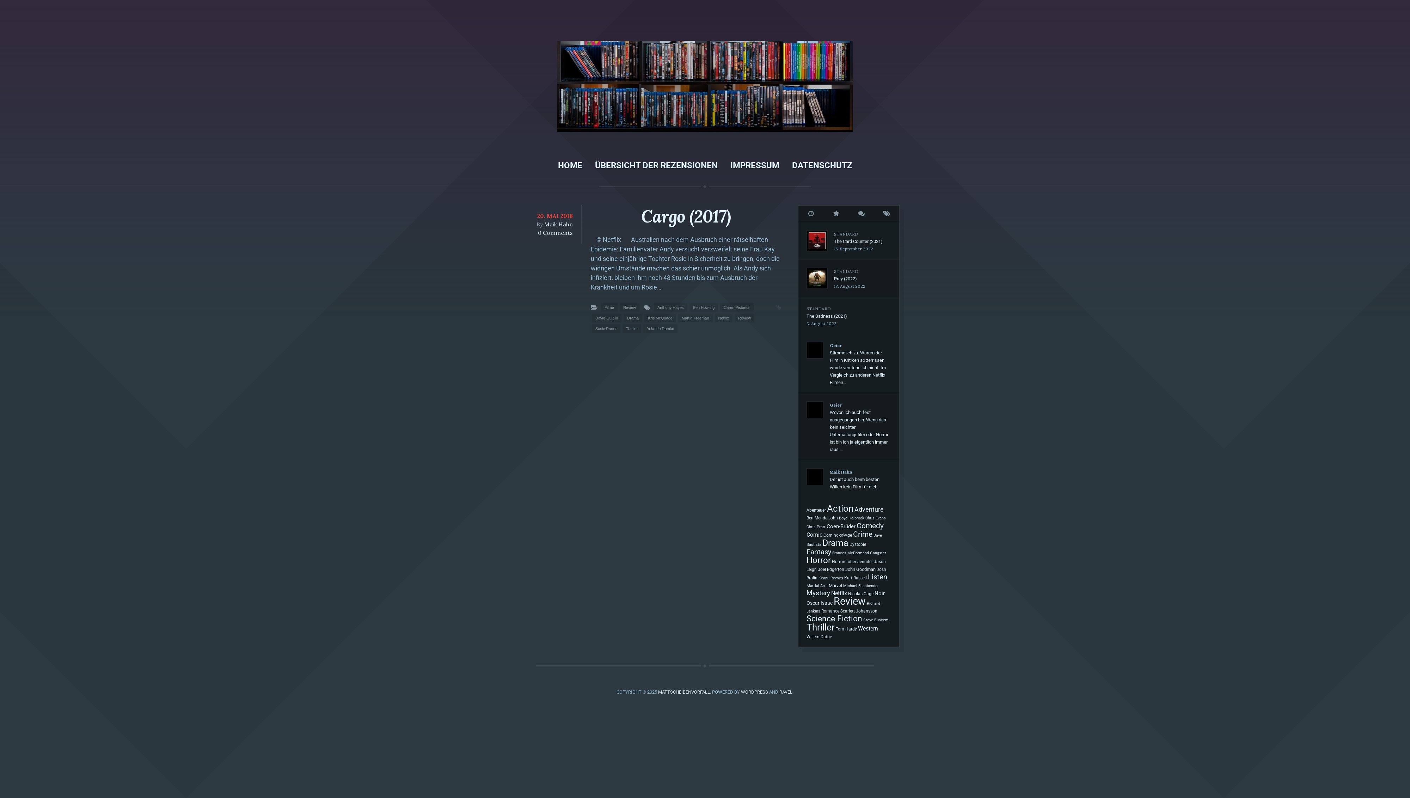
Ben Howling (704, 307)
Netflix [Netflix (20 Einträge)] (839, 593)
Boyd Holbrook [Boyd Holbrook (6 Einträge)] (851, 518)
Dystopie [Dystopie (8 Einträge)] (858, 544)
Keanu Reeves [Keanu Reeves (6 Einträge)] (831, 577)
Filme (609, 307)
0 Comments (555, 232)
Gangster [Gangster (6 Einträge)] (878, 552)
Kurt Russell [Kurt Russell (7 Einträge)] (855, 577)
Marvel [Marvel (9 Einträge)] (835, 585)
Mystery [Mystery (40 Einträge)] (818, 593)
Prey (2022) (845, 278)
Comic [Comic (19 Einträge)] (814, 534)
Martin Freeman (695, 318)
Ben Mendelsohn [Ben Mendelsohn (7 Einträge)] (822, 518)
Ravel (785, 692)
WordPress (754, 692)
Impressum (754, 165)
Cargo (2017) (686, 216)
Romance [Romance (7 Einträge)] (830, 611)
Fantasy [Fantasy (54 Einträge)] (819, 552)
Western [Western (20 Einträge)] (868, 628)
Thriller (632, 329)
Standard (846, 234)
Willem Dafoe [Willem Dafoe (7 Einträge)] (819, 636)
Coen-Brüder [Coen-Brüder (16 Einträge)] (841, 526)
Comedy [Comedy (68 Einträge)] (870, 525)
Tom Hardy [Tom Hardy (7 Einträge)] (846, 629)
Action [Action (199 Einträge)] (840, 508)
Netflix (723, 318)
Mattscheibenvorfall (684, 692)
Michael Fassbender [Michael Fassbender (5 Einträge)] (861, 586)
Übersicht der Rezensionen (656, 165)
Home (570, 165)
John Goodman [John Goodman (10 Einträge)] (860, 569)
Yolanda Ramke (660, 329)
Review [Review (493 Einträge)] (850, 601)
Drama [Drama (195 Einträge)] (835, 542)
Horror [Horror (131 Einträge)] (819, 560)
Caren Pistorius (737, 307)
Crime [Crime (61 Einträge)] (862, 534)
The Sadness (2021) (827, 316)
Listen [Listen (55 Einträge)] (877, 577)
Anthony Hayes (670, 307)
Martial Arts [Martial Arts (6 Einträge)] (817, 585)
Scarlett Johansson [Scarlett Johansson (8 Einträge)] (858, 611)
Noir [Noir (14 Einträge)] (880, 593)
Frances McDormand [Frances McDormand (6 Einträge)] (850, 552)
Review (629, 307)
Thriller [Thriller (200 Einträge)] (821, 627)
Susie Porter (606, 329)
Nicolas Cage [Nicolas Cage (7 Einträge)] (860, 593)
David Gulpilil (606, 318)
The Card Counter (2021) (858, 241)
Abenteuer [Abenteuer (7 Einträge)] (816, 510)
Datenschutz (822, 165)
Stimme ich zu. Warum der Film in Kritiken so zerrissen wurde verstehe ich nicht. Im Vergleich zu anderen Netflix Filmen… (858, 367)
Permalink (771, 306)
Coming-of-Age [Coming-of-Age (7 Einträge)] (837, 535)
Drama (633, 318)
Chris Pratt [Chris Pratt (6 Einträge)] (816, 526)
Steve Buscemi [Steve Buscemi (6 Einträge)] (876, 619)
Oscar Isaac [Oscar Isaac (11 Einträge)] (820, 603)
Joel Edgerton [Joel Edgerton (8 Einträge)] (831, 569)
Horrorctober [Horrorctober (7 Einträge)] (844, 561)
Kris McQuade (660, 318)
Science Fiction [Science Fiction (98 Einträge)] (834, 618)
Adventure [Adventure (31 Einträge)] (869, 509)
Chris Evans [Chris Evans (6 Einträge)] (875, 518)
